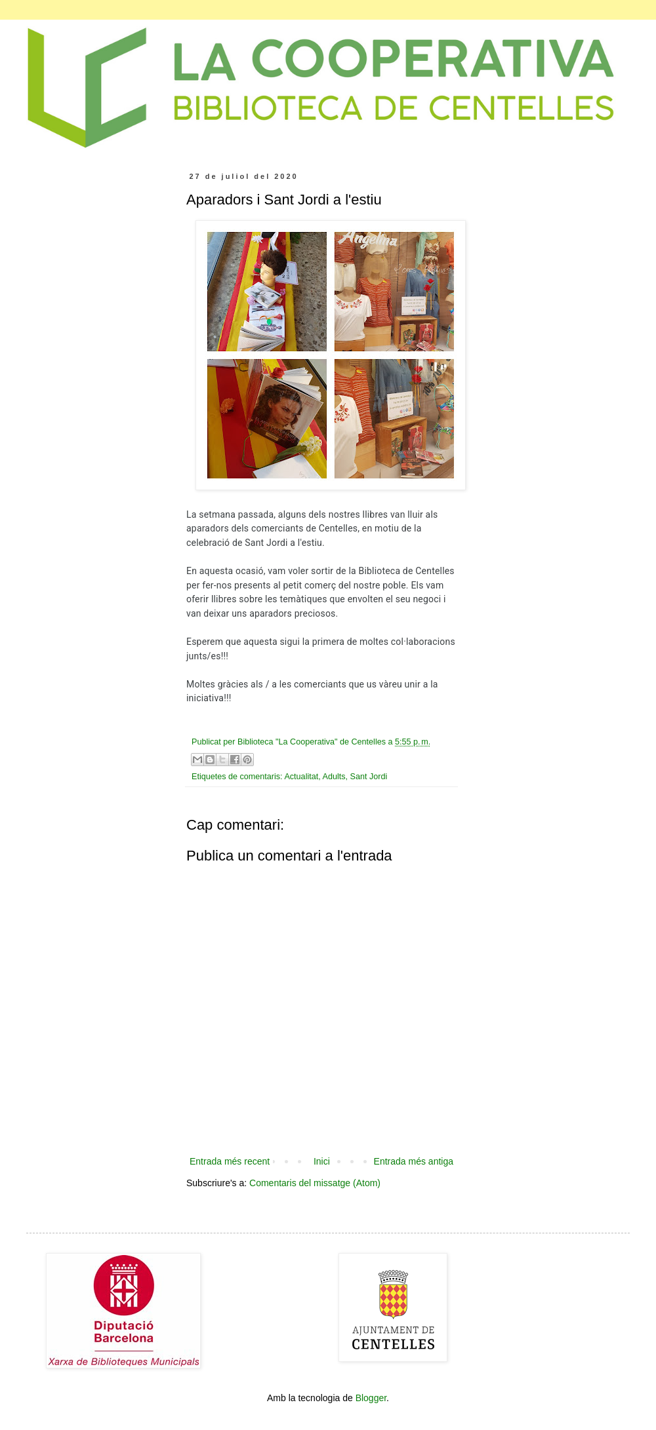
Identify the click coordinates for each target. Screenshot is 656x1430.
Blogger (371, 1398)
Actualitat (301, 776)
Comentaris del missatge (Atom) (314, 1183)
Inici (322, 1161)
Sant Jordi (369, 776)
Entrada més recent (230, 1161)
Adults (334, 776)
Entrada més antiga (413, 1161)
